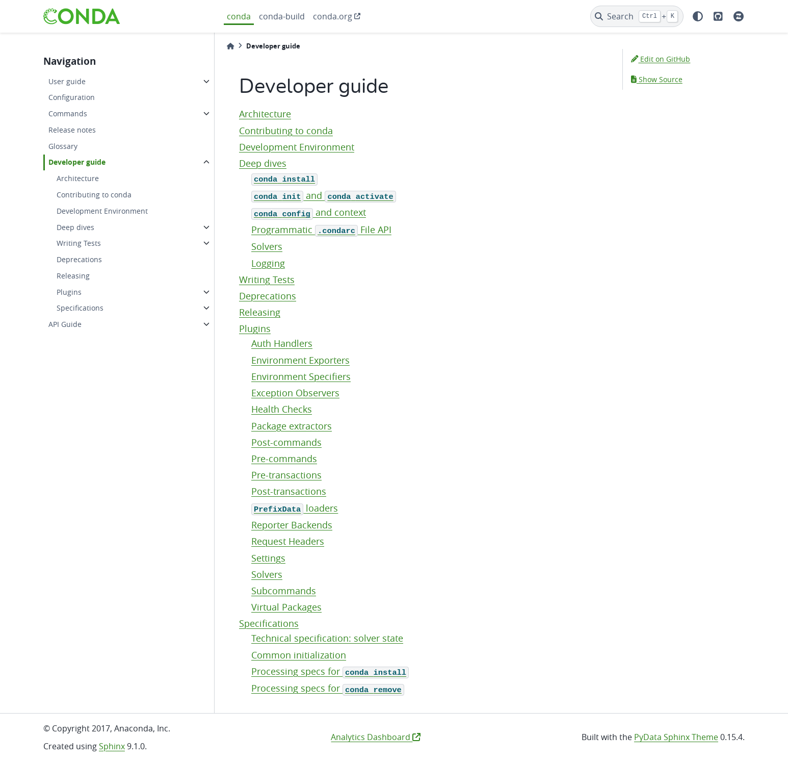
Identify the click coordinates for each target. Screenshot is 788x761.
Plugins (69, 292)
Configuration (71, 97)
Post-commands (286, 442)
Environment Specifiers (301, 377)
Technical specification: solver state (327, 638)
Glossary (62, 146)
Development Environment (102, 211)
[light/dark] (698, 16)
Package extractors (291, 426)
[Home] (230, 46)
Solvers (266, 246)
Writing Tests (79, 243)
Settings (268, 558)
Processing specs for (330, 671)
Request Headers (287, 541)
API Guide (65, 324)
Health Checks (281, 409)
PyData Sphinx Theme (676, 737)
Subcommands (283, 591)
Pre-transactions (286, 475)
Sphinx (112, 746)
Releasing (73, 276)
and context (308, 212)
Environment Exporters (300, 360)
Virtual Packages (286, 607)
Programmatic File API (321, 230)
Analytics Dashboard (376, 737)
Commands (67, 113)
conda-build (282, 16)
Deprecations (79, 259)
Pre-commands (284, 459)
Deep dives (75, 227)
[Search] (637, 16)
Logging (268, 263)
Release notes (72, 130)
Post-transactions (288, 491)
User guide (67, 81)
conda (239, 16)
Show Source (656, 79)
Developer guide (77, 162)
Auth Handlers (281, 343)
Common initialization (298, 655)
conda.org (332, 16)
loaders (294, 508)
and (323, 195)
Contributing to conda (94, 194)
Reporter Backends (291, 525)
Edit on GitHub (660, 59)
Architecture (78, 178)
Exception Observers (295, 393)
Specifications (80, 308)
